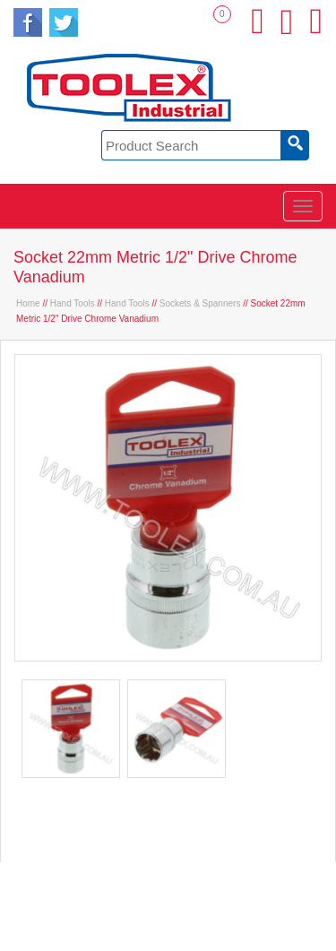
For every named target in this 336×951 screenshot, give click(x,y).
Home (28, 303)
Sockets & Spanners (200, 303)
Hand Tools (72, 303)
